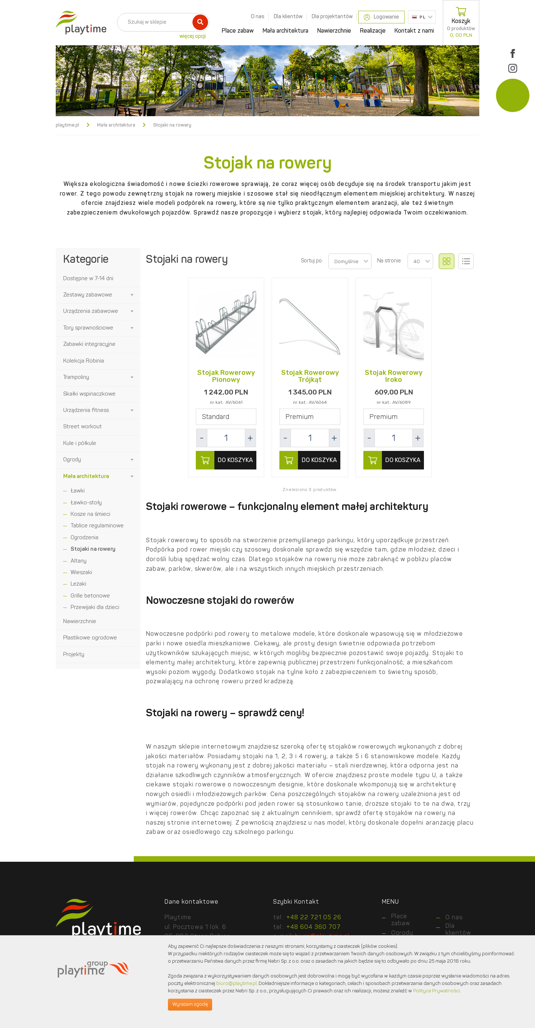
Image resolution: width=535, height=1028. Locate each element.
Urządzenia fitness (86, 410)
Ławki (78, 491)
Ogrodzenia (84, 538)
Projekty (73, 655)
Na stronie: (389, 261)
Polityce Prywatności (436, 991)
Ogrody (72, 460)
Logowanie (381, 17)
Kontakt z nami (414, 31)
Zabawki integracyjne (89, 344)
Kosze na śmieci (90, 514)
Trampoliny (76, 377)
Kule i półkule (79, 443)
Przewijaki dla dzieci (95, 607)
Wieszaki (81, 573)
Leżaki (78, 584)
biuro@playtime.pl (236, 983)
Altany (79, 561)
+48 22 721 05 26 (313, 918)
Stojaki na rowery (93, 549)
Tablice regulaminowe (97, 526)
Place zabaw (238, 31)
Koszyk (461, 23)
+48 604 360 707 (313, 927)
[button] (133, 295)
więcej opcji (192, 36)
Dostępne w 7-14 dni (88, 279)
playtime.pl (67, 125)
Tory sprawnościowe (88, 328)
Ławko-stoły (86, 503)
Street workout (82, 427)
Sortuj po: (312, 261)
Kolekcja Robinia (83, 361)
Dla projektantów (332, 16)
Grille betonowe (90, 596)
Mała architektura (285, 31)
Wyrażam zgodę (190, 1004)
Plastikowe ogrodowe (90, 638)
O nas (258, 16)
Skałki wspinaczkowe (89, 394)
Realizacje (373, 31)
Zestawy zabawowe (87, 295)
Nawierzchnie (334, 31)
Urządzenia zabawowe (90, 311)
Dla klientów (288, 16)
